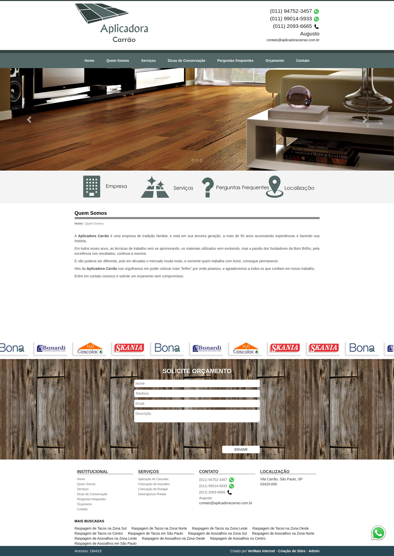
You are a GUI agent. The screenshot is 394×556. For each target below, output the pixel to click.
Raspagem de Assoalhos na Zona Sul (217, 533)
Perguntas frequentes (235, 61)
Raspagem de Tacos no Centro (99, 533)
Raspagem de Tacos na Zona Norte (159, 528)
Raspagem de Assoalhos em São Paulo (106, 543)
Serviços (148, 61)
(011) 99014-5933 (291, 18)
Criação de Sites (292, 551)
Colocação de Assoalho (154, 484)
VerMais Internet (261, 551)
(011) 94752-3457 (291, 11)
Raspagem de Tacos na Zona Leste (220, 528)
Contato (303, 61)
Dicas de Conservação (186, 61)
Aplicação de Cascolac (153, 479)
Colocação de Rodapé (153, 489)
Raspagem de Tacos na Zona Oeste (281, 528)
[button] (29, 119)
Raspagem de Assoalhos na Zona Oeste (173, 538)
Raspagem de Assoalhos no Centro (237, 538)
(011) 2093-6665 (292, 26)
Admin (314, 551)
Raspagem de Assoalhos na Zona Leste (106, 538)
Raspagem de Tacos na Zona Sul (101, 528)
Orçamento (275, 61)
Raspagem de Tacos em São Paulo (155, 533)
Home (89, 61)
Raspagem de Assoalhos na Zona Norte (283, 533)
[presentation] (172, 434)
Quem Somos (117, 61)
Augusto (309, 33)
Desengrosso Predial (152, 494)
